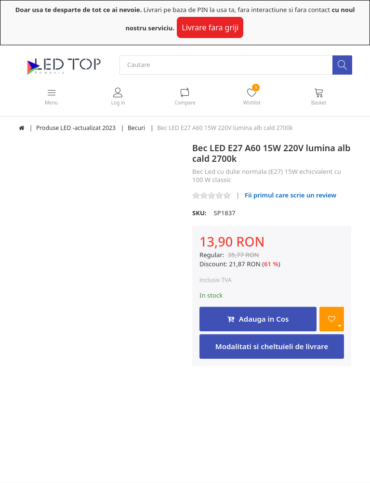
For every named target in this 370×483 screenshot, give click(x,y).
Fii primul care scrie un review (290, 195)
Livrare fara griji (210, 27)
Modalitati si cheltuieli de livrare (271, 347)
